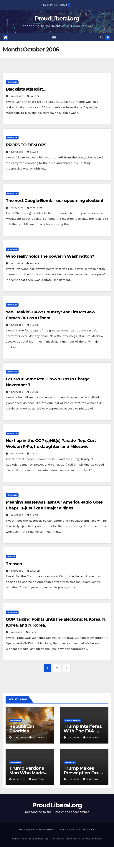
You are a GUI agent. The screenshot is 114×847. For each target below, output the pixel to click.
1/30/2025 (73, 737)
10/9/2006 (16, 632)
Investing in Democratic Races (84, 838)
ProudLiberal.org (57, 18)
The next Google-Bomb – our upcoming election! (54, 200)
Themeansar (87, 829)
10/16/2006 (16, 325)
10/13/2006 (16, 515)
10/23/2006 (16, 207)
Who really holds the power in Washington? (50, 256)
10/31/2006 (16, 96)
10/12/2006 (16, 571)
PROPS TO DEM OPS (26, 144)
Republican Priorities (21, 729)
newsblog (12, 82)
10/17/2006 (16, 263)
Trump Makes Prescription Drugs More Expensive (84, 772)
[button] (101, 37)
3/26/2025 (20, 737)
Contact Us (57, 838)
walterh (34, 96)
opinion (11, 557)
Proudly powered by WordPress (37, 829)
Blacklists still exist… (26, 89)
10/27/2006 (16, 152)
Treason (14, 563)
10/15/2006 (16, 392)
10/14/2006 (16, 453)
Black (32, 152)
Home (15, 838)
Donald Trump (72, 721)
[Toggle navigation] (54, 37)
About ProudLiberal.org (34, 838)
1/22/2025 (19, 779)
